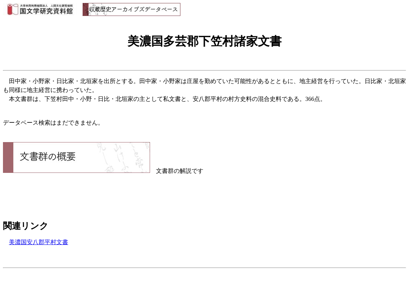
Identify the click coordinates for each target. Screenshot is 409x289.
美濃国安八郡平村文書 (38, 242)
